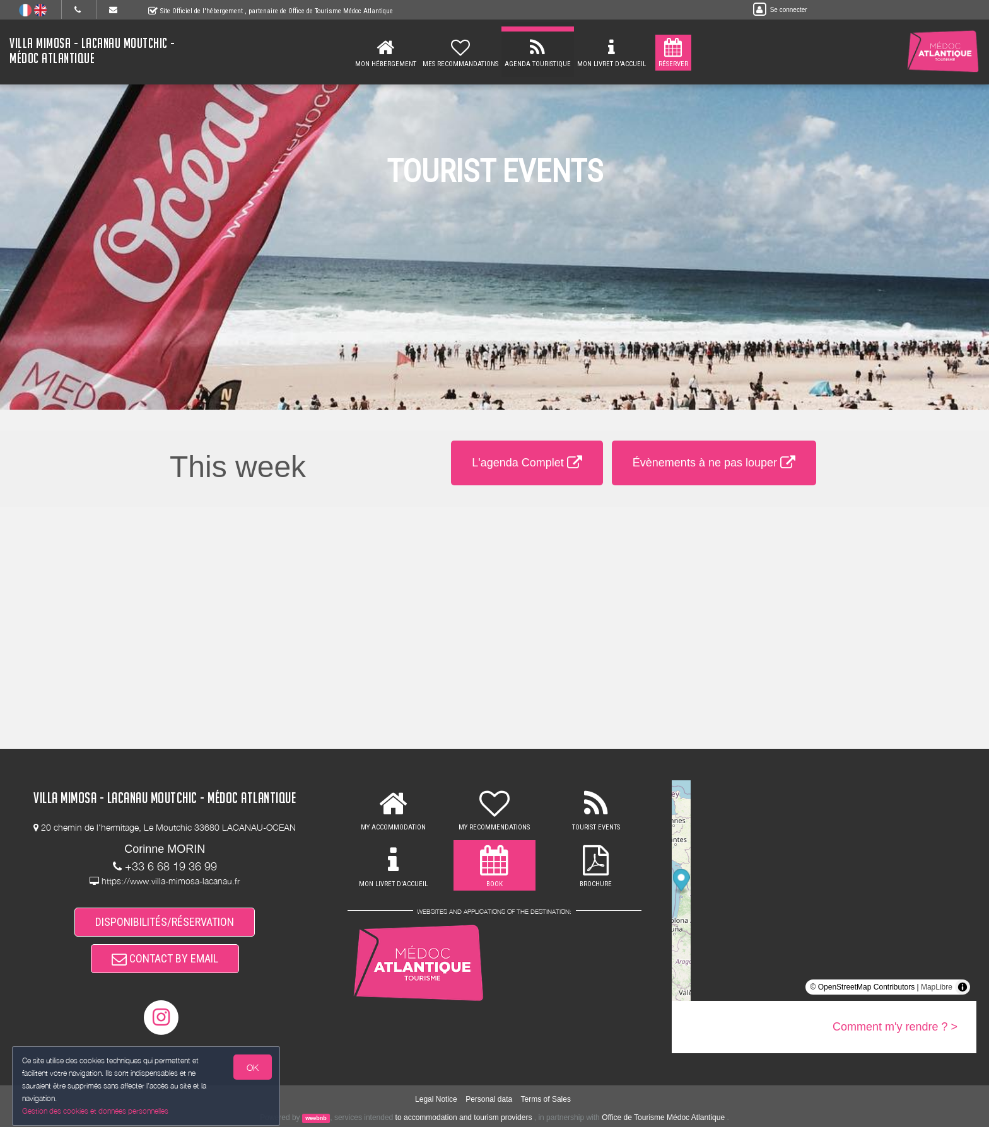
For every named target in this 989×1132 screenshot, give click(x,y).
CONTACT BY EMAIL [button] (165, 962)
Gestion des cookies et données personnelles (96, 1111)
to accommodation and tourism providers (463, 1122)
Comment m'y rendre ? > (895, 1026)
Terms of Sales (546, 1103)
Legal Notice (436, 1103)
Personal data (488, 1103)
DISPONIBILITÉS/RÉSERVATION (164, 923)
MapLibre (936, 987)
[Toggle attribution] (962, 987)
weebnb (316, 1123)
